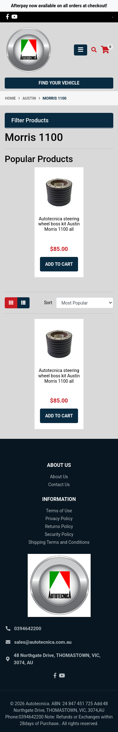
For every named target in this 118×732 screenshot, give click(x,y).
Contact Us (59, 484)
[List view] (23, 302)
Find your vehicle (59, 82)
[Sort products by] (84, 302)
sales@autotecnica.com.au (42, 642)
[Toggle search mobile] (92, 50)
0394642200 (27, 628)
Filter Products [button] (29, 120)
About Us (59, 476)
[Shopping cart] (105, 50)
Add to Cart (59, 264)
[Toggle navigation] (80, 49)
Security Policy (59, 534)
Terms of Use (59, 510)
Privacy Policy (58, 518)
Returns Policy (59, 526)
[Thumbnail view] (11, 302)
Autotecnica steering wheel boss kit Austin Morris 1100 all (59, 224)
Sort (48, 302)
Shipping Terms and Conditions (59, 542)
